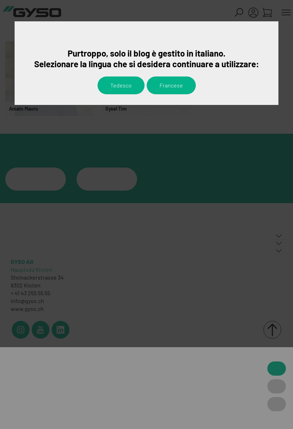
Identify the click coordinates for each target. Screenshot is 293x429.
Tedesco (121, 85)
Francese (171, 85)
